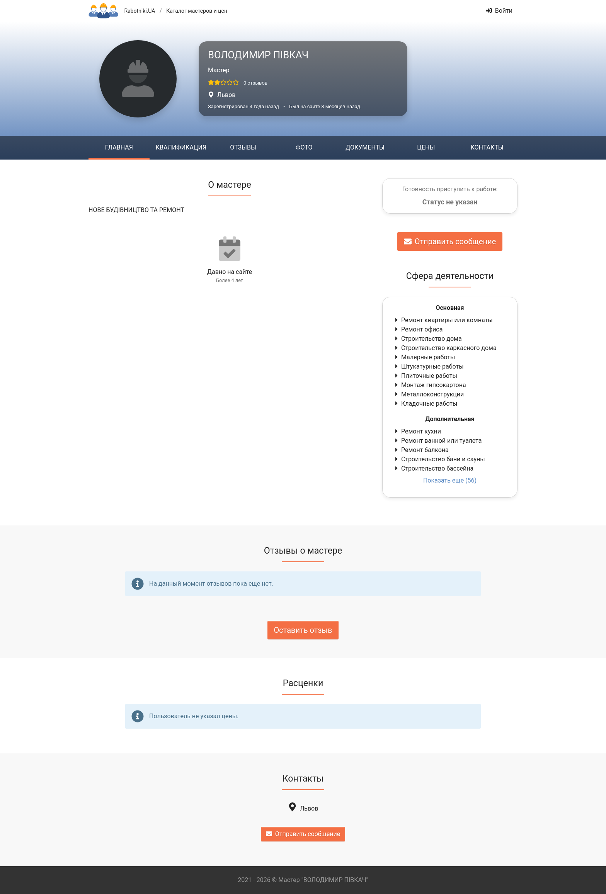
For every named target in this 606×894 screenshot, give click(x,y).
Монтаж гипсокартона (429, 385)
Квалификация (181, 147)
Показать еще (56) (450, 480)
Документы (365, 147)
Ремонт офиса (418, 329)
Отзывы (243, 147)
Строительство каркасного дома (445, 348)
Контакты (486, 147)
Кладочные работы (425, 403)
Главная (119, 147)
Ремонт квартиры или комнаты (443, 320)
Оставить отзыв (303, 630)
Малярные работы (424, 357)
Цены (426, 147)
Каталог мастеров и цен (196, 11)
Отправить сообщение (450, 241)
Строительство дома (427, 338)
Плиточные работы (425, 375)
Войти (499, 10)
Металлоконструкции (428, 394)
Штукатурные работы (428, 366)
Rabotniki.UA (139, 11)
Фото (304, 147)
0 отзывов (255, 83)
